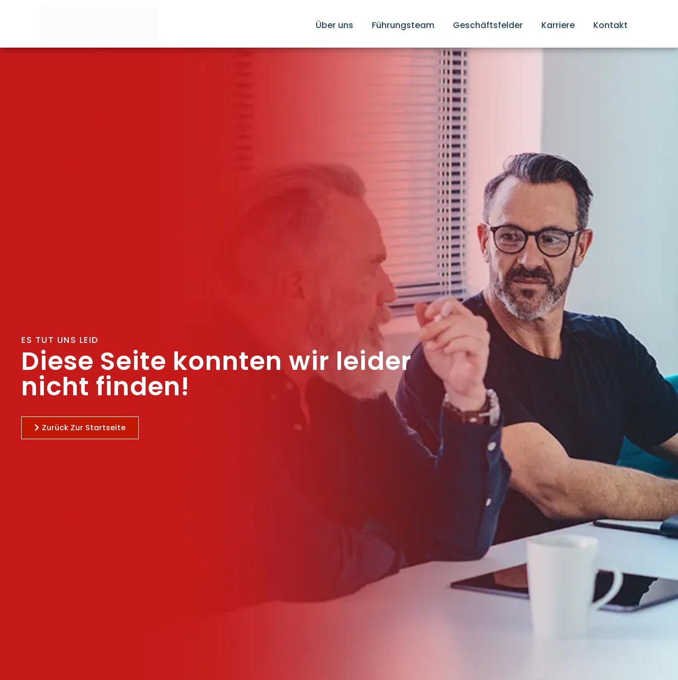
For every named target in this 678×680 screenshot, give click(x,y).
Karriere (558, 25)
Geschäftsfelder (488, 25)
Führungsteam (403, 25)
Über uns (334, 25)
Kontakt (610, 25)
